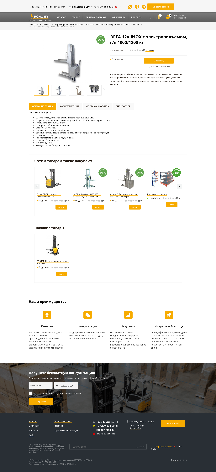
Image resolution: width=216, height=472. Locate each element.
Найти (142, 446)
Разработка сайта (163, 446)
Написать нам (173, 423)
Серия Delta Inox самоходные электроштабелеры (124, 195)
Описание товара (42, 106)
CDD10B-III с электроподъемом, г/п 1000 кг (53, 262)
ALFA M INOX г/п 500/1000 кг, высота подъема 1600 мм (87, 195)
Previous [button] (37, 186)
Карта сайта (135, 428)
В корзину (159, 60)
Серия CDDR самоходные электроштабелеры (49, 195)
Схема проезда (137, 425)
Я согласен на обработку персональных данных (55, 393)
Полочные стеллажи (157, 194)
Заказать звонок (161, 6)
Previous (30, 90)
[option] (67, 58)
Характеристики (69, 106)
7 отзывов (175, 460)
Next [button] (179, 186)
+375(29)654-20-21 (105, 425)
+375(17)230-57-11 (105, 421)
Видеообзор (123, 106)
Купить (61, 207)
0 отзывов (149, 50)
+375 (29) (106, 6)
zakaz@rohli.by (103, 429)
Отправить (41, 401)
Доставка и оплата (97, 106)
